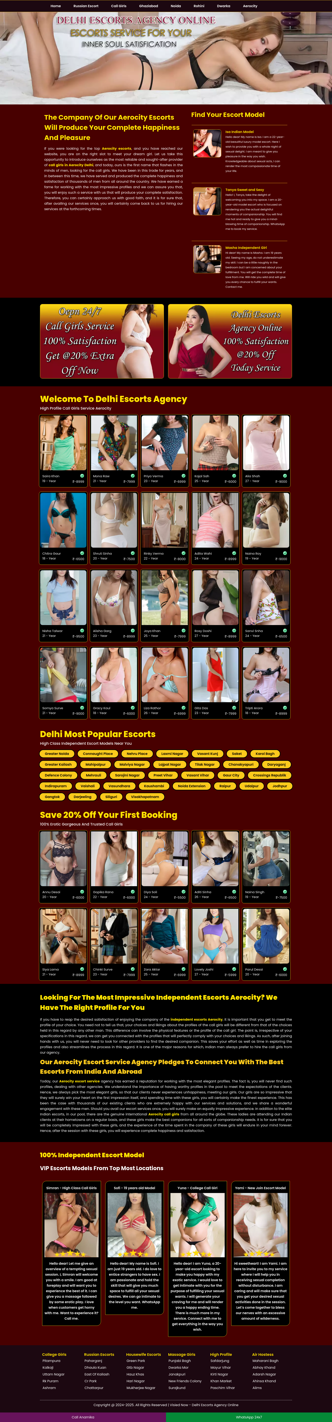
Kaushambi (154, 786)
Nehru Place (137, 753)
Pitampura (51, 1360)
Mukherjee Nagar (141, 1387)
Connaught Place (98, 753)
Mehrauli (93, 775)
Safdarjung (219, 1360)
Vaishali (88, 786)
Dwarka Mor (179, 1367)
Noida (176, 6)
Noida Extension (192, 786)
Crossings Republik (269, 775)
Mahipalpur (95, 764)
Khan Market (221, 1381)
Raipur (225, 786)
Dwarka (223, 6)
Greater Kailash (58, 764)
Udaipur (252, 786)
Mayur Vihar (220, 1367)
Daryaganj (276, 764)
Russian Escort (85, 6)
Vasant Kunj (207, 753)
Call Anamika (83, 1417)
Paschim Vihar (222, 1387)
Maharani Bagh (266, 1360)
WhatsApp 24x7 (249, 1417)
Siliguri (111, 796)
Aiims (257, 1387)
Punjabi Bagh (180, 1360)
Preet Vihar (163, 775)
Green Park (136, 1360)
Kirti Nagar (219, 1374)
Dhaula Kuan (95, 1367)
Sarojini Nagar (127, 775)
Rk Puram (50, 1381)
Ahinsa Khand (264, 1381)
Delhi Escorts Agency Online (215, 1405)
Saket (237, 753)
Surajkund (177, 1387)
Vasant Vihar (198, 775)
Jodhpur (280, 786)
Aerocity (250, 6)
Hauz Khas (135, 1374)
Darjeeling (82, 796)
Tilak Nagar (205, 764)
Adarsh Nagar (264, 1374)
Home (56, 6)
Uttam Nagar (54, 1374)
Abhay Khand (264, 1367)
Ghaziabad (148, 6)
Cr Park (90, 1381)
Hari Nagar (136, 1381)
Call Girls (118, 6)
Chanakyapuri (240, 764)
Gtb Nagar (135, 1367)
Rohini (199, 6)
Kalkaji (48, 1367)
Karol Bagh (265, 753)
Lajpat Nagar (170, 764)
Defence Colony (58, 775)
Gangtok (52, 796)
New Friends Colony (185, 1381)
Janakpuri (177, 1374)
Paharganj (93, 1360)
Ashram (49, 1387)
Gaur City (231, 775)
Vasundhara (119, 786)
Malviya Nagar (132, 764)
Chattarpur (93, 1387)
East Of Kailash (96, 1374)
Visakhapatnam (145, 796)
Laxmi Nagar (172, 753)
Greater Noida (57, 753)
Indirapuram (56, 786)
